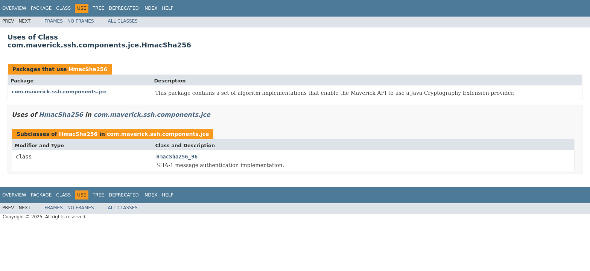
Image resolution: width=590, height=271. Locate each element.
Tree (98, 8)
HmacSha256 (87, 69)
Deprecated (124, 8)
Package (41, 8)
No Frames (80, 21)
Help (167, 8)
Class (63, 8)
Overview (14, 8)
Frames (53, 21)
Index (150, 8)
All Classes (123, 21)
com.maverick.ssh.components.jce (59, 91)
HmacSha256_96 (177, 157)
